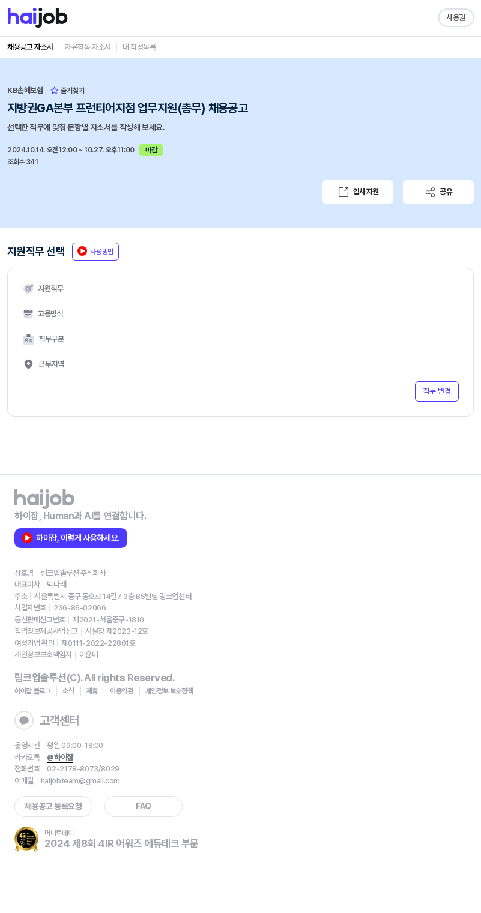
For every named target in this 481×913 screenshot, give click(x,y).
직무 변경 (437, 391)
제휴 (92, 691)
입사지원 (357, 192)
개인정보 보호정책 (169, 691)
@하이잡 (60, 757)
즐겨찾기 (67, 90)
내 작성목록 (139, 47)
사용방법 (95, 251)
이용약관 (121, 691)
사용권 (455, 17)
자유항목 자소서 (88, 47)
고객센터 (46, 720)
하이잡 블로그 (32, 691)
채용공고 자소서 (30, 47)
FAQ (143, 806)
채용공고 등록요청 (53, 806)
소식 (68, 691)
